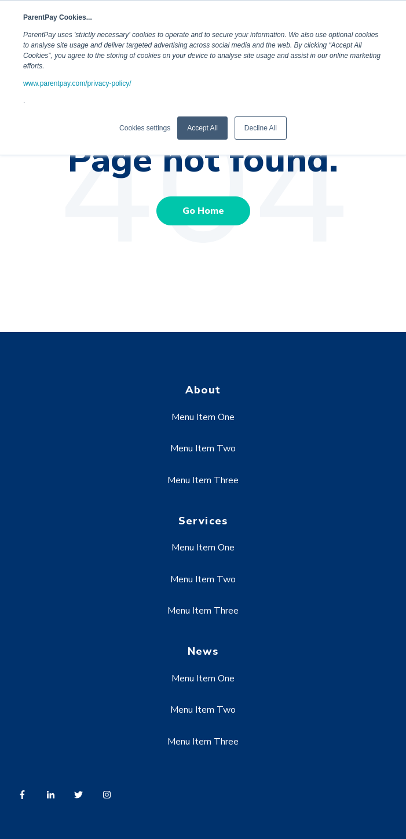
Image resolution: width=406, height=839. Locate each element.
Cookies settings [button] (144, 128)
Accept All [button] (202, 128)
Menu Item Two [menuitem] (203, 448)
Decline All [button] (260, 128)
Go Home (203, 211)
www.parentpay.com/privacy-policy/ (77, 83)
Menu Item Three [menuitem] (203, 480)
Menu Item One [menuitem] (203, 417)
